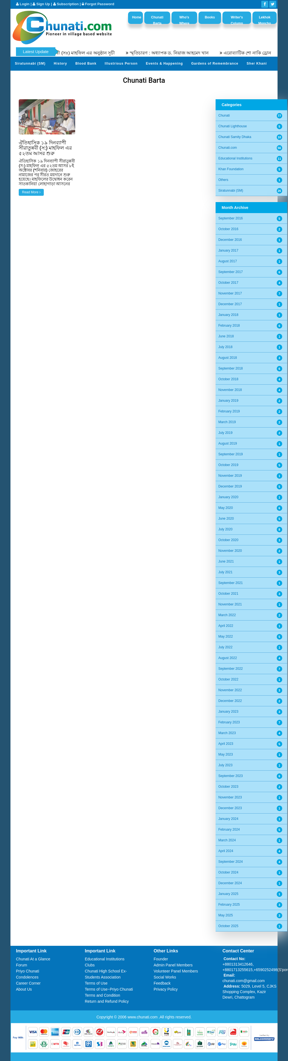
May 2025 (225, 915)
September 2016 (230, 218)
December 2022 (230, 701)
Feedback (162, 983)
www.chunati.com (143, 1017)
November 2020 (230, 551)
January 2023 (228, 711)
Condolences (27, 977)
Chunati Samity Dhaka (234, 137)
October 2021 (228, 594)
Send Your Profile (31, 77)
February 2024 (229, 829)
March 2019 (227, 422)
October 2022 (228, 679)
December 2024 (230, 883)
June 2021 (226, 561)
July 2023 (225, 765)
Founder (161, 959)
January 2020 (228, 497)
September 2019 (230, 454)
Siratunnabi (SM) (30, 63)
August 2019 (227, 443)
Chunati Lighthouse (232, 126)
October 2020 (228, 540)
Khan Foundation (230, 169)
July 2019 (225, 433)
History (60, 63)
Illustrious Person (121, 63)
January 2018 (228, 315)
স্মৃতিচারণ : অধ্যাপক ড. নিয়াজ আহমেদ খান (174, 53)
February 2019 (229, 411)
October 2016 (228, 229)
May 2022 (225, 636)
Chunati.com (227, 148)
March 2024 (227, 840)
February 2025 (229, 904)
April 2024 (225, 851)
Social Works (165, 977)
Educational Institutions (235, 158)
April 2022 (225, 626)
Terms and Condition (102, 995)
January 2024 (228, 819)
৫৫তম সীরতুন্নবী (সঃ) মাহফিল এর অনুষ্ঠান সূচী (77, 53)
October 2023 (228, 787)
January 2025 (228, 894)
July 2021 (225, 572)
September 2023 (230, 776)
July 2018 (225, 347)
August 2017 (227, 261)
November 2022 (230, 690)
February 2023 (229, 722)
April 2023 (225, 744)
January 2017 (228, 250)
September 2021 (230, 583)
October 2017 (228, 283)
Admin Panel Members (173, 965)
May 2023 (225, 754)
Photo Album (67, 77)
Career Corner (28, 983)
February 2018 (229, 325)
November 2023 (230, 797)
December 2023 (230, 808)
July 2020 (225, 529)
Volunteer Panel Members (176, 971)
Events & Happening (164, 63)
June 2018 (226, 336)
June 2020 (226, 518)
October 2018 (228, 379)
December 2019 (230, 486)
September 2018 (230, 368)
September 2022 (230, 669)
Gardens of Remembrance (214, 63)
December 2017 (230, 304)
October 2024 (228, 872)
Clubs (90, 965)
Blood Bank (86, 63)
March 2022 (227, 615)
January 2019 (228, 401)
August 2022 (227, 658)
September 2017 (230, 272)
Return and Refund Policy (107, 1001)
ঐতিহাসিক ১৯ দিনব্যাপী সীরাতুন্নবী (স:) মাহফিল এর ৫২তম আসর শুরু (45, 148)
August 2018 (227, 358)
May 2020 (225, 508)
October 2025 (228, 926)
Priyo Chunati (27, 971)
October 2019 (228, 465)
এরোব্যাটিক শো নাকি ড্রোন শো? (256, 53)
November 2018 (230, 390)
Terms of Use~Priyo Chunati (109, 989)
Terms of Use (96, 983)
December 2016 (230, 240)
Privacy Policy (166, 989)
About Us (24, 989)
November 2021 (230, 604)
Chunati (224, 115)
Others (223, 180)
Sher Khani (257, 63)
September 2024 (230, 862)
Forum (21, 965)
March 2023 (227, 733)
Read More (31, 192)
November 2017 (230, 293)
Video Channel (100, 77)
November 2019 (230, 476)
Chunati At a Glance (33, 959)
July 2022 (225, 647)
